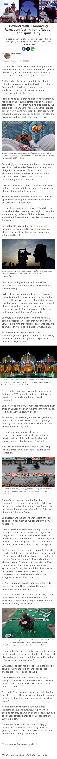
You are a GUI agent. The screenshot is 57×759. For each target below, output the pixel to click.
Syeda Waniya (16, 54)
